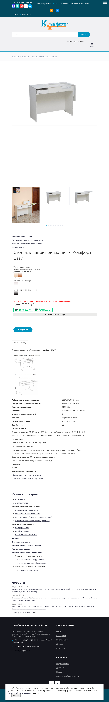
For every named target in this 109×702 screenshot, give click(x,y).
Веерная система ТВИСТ (26, 535)
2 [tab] (48, 225)
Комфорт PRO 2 (22, 531)
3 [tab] (51, 225)
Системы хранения (21, 542)
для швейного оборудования (32, 559)
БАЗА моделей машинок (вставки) (27, 244)
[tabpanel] (54, 196)
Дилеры (59, 644)
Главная (15, 56)
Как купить (61, 636)
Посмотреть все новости (23, 612)
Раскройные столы (21, 549)
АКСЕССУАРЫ (21, 503)
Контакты (60, 648)
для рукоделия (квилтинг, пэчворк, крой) (33, 517)
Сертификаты (18, 247)
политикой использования (20, 693)
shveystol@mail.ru (44, 4)
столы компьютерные (28, 570)
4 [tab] (53, 225)
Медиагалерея (62, 664)
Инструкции (25, 14)
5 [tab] (55, 225)
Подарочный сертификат (67, 676)
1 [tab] (46, 225)
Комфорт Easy (20, 343)
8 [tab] (62, 225)
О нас (58, 631)
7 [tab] (60, 225)
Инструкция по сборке (22, 236)
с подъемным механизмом (27, 510)
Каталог (25, 56)
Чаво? (15, 14)
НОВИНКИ (20, 500)
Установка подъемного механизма (27, 240)
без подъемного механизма (44, 56)
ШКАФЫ (15, 538)
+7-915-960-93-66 (23, 2)
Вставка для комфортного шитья (27, 475)
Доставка (60, 668)
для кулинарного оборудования (33, 563)
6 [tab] (58, 225)
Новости (60, 672)
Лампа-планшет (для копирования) (28, 478)
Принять (16, 696)
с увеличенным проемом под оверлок (32, 521)
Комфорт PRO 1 (22, 528)
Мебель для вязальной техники (26, 545)
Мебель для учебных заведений (27, 552)
